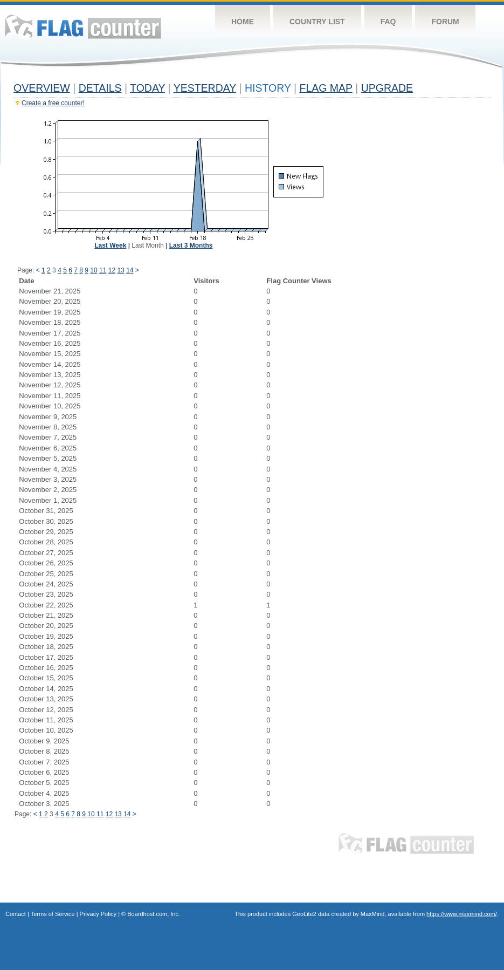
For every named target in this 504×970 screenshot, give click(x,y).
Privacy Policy (98, 914)
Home (242, 21)
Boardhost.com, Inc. (153, 914)
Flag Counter (83, 27)
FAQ (388, 21)
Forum (445, 21)
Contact (15, 914)
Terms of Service (53, 914)
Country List (317, 21)
